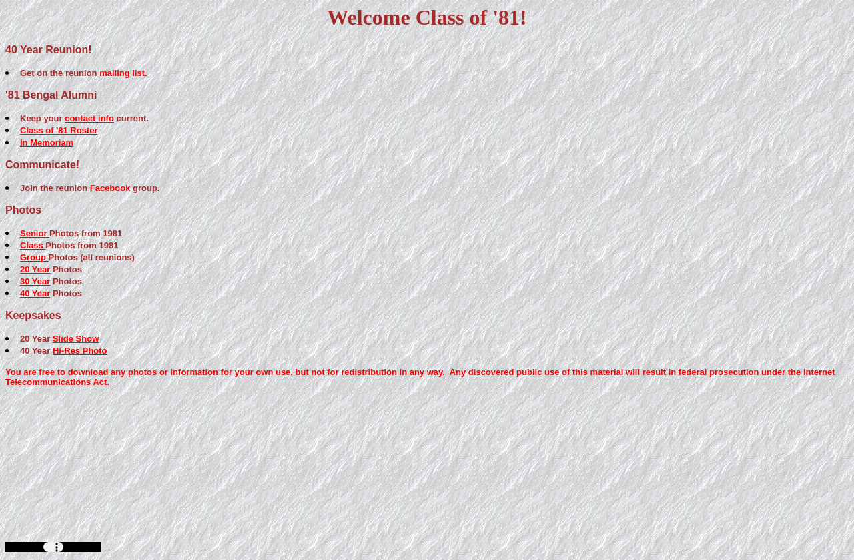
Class (32, 245)
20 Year (35, 269)
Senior (34, 233)
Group (34, 257)
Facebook (110, 188)
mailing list (122, 73)
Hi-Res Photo (80, 351)
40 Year (35, 293)
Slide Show (76, 339)
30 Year (35, 281)
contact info (89, 118)
